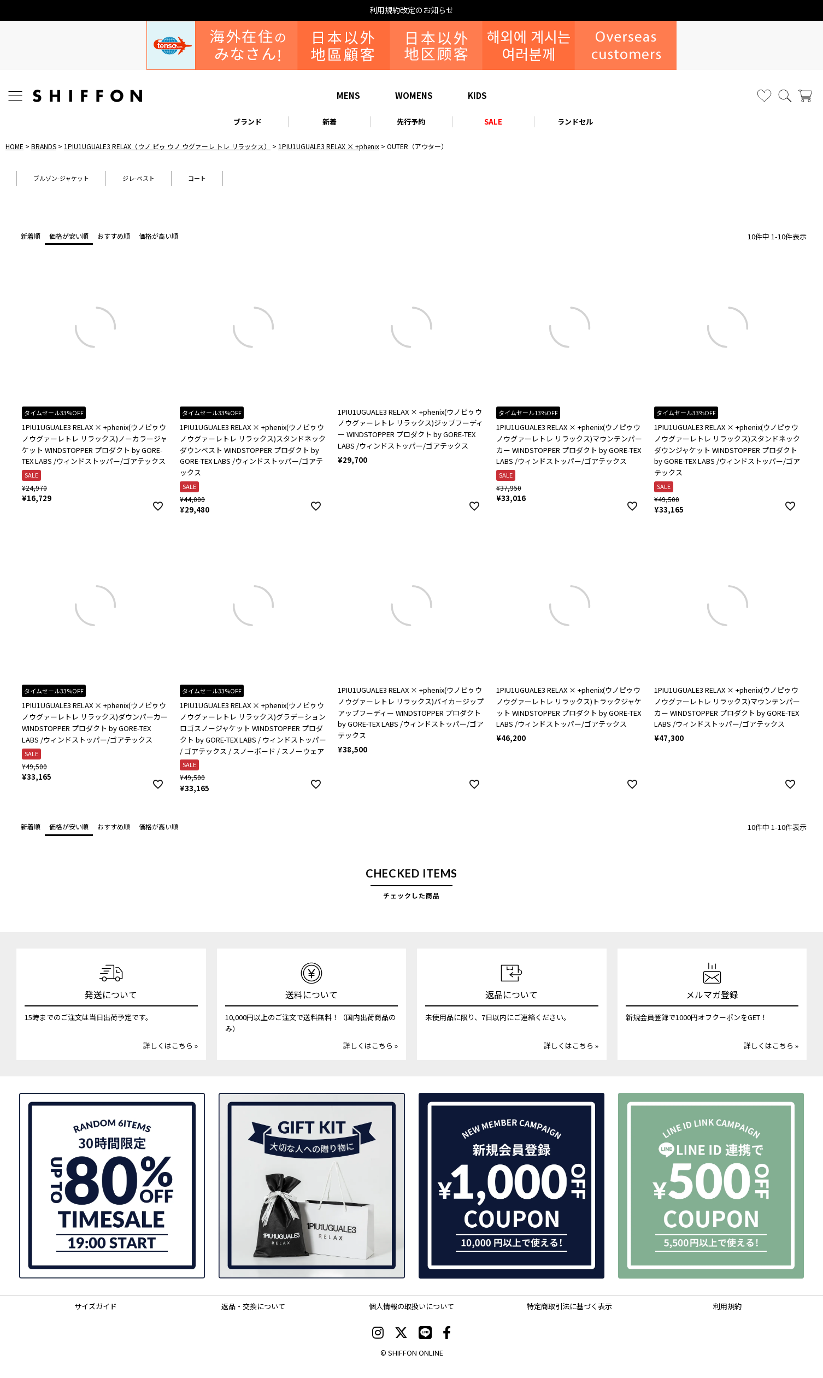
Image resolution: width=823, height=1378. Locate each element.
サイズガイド (95, 1306)
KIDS (477, 95)
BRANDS (43, 146)
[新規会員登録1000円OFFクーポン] (511, 1186)
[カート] (805, 95)
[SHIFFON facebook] (447, 1333)
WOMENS (414, 95)
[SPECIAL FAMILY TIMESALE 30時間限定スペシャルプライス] (112, 1186)
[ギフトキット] (311, 1186)
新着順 (30, 235)
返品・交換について (253, 1306)
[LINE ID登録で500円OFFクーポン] (711, 1186)
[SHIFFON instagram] (377, 1333)
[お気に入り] (764, 95)
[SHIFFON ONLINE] (87, 96)
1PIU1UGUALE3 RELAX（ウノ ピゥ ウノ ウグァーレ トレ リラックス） (167, 146)
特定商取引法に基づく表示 (569, 1306)
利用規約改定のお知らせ (411, 10)
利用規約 (727, 1306)
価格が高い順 (158, 235)
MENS (348, 95)
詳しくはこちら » (170, 1045)
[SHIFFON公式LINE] (425, 1333)
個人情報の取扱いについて (411, 1306)
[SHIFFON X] (401, 1333)
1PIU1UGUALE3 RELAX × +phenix (328, 146)
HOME (14, 146)
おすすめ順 (113, 235)
